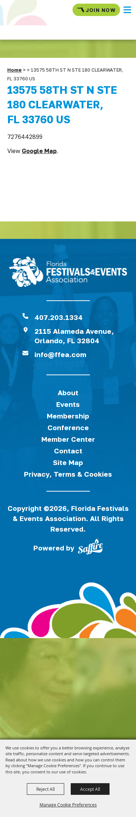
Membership (68, 416)
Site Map (68, 462)
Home (14, 70)
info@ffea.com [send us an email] (60, 354)
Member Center (68, 439)
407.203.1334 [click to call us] (58, 317)
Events (68, 404)
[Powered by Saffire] (90, 547)
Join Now (96, 10)
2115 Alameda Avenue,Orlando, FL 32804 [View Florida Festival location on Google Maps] (74, 336)
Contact (68, 450)
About (68, 392)
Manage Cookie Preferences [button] (68, 805)
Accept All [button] (90, 789)
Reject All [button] (45, 789)
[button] (127, 10)
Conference (68, 427)
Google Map (39, 151)
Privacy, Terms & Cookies (68, 474)
